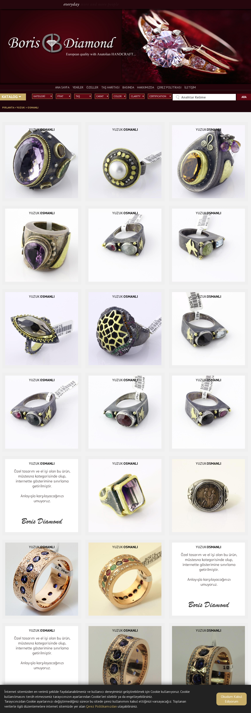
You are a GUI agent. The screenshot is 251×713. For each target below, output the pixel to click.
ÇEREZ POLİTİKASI (169, 87)
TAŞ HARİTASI (110, 87)
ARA (244, 97)
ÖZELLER (92, 87)
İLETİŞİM (190, 87)
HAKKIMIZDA (145, 87)
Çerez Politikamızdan (101, 706)
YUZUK (21, 107)
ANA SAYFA (62, 87)
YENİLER (77, 87)
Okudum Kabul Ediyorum (231, 698)
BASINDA (128, 87)
